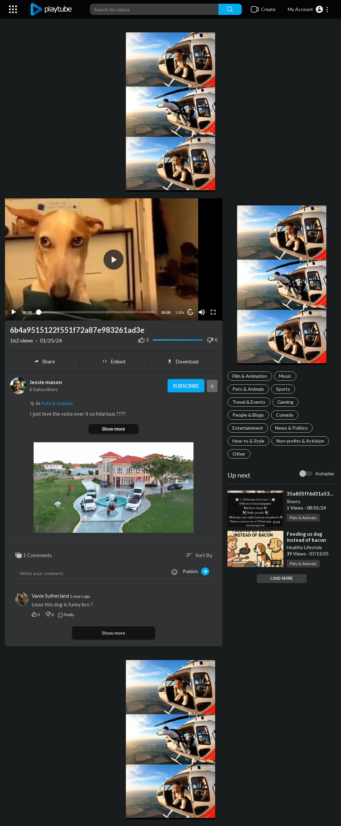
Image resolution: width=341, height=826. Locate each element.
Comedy (284, 415)
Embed (113, 361)
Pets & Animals (248, 389)
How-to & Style (248, 441)
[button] (308, 9)
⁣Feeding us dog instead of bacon (306, 537)
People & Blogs (248, 415)
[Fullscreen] (213, 312)
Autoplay (324, 473)
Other (238, 454)
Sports (283, 389)
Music (285, 376)
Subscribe (186, 386)
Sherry (293, 501)
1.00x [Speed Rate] (179, 312)
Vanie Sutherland (50, 596)
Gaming (285, 402)
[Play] (13, 312)
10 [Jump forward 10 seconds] (190, 312)
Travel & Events (248, 402)
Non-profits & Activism (300, 441)
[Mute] (201, 312)
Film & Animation (249, 376)
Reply (66, 614)
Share (44, 361)
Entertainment (247, 428)
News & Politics (291, 428)
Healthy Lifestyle (304, 547)
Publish (196, 571)
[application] (113, 259)
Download (182, 361)
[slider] (96, 312)
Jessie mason (45, 382)
